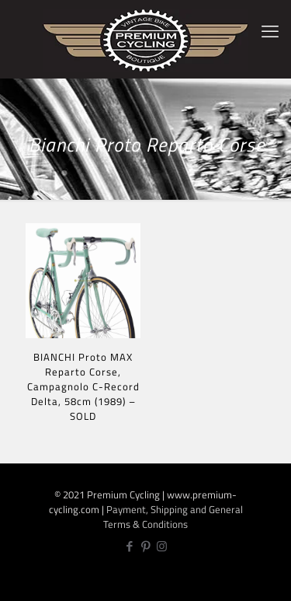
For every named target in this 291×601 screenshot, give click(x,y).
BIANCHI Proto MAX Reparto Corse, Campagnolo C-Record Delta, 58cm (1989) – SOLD (83, 386)
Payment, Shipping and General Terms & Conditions (173, 516)
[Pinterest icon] (145, 546)
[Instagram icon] (162, 546)
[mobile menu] (270, 31)
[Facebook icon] (129, 546)
